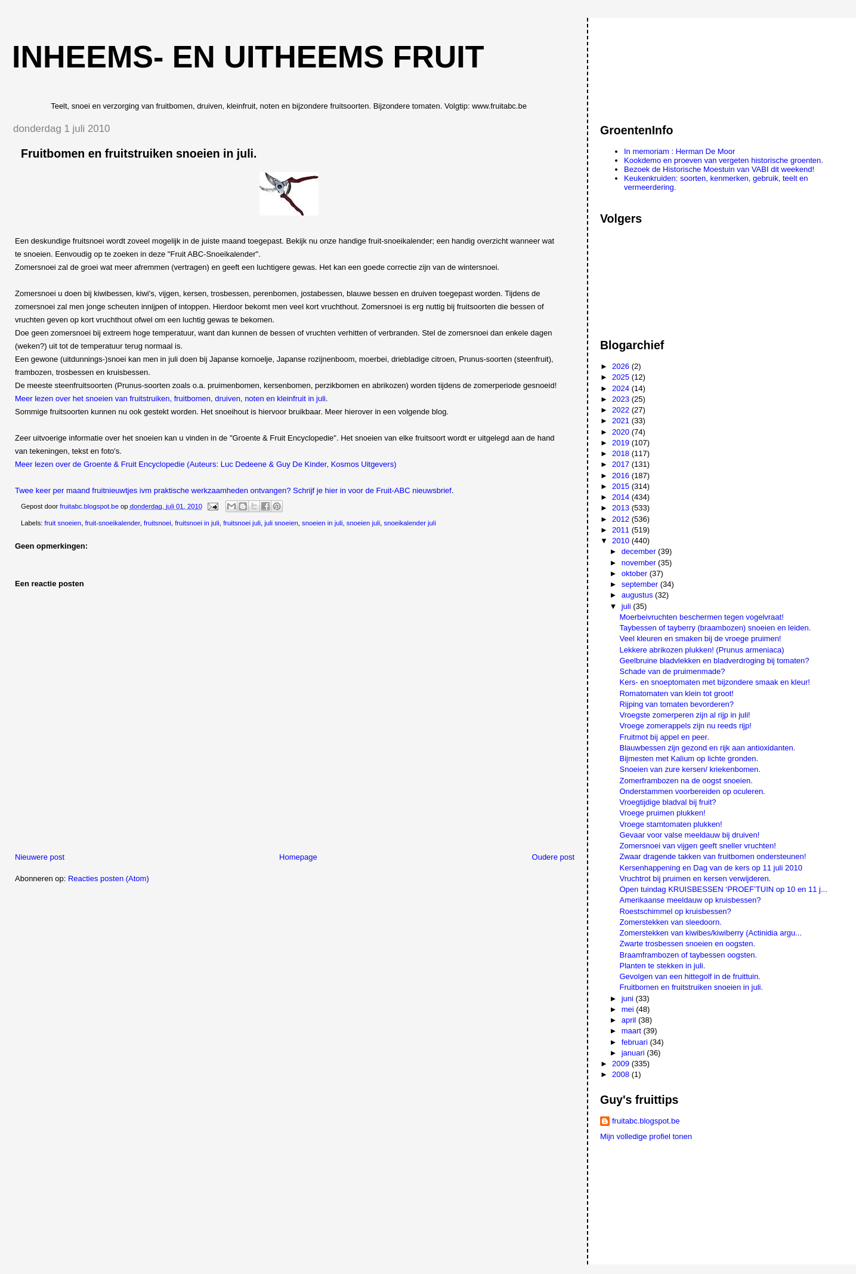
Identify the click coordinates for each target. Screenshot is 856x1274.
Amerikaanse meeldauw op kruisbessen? (690, 900)
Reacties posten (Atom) (108, 878)
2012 (622, 519)
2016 (622, 475)
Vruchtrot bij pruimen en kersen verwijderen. (695, 878)
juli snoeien (281, 523)
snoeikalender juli (410, 523)
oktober (636, 573)
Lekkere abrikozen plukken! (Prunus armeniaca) (701, 649)
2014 (622, 497)
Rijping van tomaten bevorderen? (676, 704)
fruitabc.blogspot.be (645, 1120)
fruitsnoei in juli (197, 523)
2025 (622, 377)
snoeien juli (364, 523)
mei (629, 1009)
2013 (622, 507)
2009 (622, 1063)
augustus (638, 594)
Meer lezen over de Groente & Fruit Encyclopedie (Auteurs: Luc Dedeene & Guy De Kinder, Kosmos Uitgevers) (205, 464)
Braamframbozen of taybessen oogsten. (688, 954)
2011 (622, 529)
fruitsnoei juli (242, 523)
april (630, 1019)
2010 (622, 540)
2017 (622, 464)
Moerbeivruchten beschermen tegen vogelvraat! (701, 617)
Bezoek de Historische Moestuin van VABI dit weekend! (719, 169)
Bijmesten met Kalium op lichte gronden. (688, 758)
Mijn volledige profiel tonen (646, 1136)
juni (629, 998)
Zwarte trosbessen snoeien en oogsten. (687, 943)
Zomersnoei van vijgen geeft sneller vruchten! (697, 845)
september (641, 584)
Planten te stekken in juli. (662, 965)
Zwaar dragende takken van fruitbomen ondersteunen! (712, 856)
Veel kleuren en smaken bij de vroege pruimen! (700, 638)
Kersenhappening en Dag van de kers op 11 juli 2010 (710, 867)
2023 (622, 399)
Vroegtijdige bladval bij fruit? (667, 802)
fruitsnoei (157, 523)
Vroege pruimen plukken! (662, 812)
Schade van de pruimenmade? (672, 671)
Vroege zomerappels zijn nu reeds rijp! (685, 725)
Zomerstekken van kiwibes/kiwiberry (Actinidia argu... (710, 932)
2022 (622, 409)
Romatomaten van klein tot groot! (676, 693)
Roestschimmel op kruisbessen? (675, 911)
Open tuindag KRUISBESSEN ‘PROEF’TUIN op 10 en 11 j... (723, 889)
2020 (622, 431)
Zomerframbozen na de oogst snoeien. (685, 780)
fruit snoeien (63, 523)
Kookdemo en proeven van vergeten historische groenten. (723, 160)
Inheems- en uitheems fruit (248, 56)
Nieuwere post (39, 857)
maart (633, 1030)
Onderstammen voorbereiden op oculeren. (692, 791)
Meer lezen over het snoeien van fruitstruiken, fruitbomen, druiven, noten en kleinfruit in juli (170, 398)
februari (636, 1042)
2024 (622, 388)
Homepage (298, 857)
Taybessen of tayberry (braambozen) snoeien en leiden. (715, 627)
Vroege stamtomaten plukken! (670, 824)
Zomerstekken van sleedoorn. (670, 922)
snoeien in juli (322, 523)
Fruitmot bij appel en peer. (664, 737)
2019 (622, 442)
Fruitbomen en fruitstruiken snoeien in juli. (691, 987)
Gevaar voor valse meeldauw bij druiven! (689, 834)
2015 (622, 486)
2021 (622, 420)
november (640, 562)
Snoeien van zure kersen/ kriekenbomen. (689, 769)
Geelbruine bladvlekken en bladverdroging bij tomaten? (714, 660)
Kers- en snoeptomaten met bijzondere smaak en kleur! (714, 682)
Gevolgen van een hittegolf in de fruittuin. (689, 976)
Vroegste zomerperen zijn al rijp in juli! (684, 714)
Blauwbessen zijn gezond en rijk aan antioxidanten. (707, 747)
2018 (622, 453)
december (640, 551)
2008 (622, 1074)
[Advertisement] (653, 65)
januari (634, 1052)
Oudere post (553, 857)
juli (627, 606)
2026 (622, 366)
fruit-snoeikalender (112, 523)
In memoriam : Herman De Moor (679, 151)
